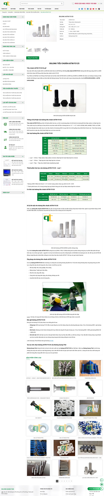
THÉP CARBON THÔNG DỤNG (9, 56)
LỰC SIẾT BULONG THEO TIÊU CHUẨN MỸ (12, 112)
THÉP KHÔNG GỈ (6, 53)
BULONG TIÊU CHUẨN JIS (8, 40)
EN (101, 3)
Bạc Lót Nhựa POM (64, 437)
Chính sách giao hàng (71, 494)
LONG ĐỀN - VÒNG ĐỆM (8, 70)
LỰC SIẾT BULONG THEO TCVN (10, 109)
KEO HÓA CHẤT (6, 64)
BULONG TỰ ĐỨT (7, 21)
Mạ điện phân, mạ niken (9, 81)
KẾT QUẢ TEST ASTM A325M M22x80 (17, 180)
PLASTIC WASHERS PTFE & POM (64, 418)
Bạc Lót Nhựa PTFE (38, 437)
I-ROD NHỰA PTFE (64, 457)
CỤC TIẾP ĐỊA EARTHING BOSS (10, 29)
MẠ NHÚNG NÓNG (7, 84)
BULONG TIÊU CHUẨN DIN (9, 42)
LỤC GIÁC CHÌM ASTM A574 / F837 (90, 477)
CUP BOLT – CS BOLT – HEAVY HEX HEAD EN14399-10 (38, 378)
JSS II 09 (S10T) (90, 398)
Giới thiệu (42, 491)
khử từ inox (6, 50)
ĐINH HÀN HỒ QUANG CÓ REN (38, 477)
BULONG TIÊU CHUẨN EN (8, 34)
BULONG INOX (6, 26)
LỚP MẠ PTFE (6, 78)
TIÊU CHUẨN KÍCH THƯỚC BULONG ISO (12, 98)
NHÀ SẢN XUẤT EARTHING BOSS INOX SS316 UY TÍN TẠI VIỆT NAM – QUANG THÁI (64, 378)
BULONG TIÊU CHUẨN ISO (9, 37)
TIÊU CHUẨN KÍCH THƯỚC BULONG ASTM (12, 92)
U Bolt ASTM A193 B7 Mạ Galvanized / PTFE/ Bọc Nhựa (90, 437)
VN (98, 3)
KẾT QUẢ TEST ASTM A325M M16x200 (17, 170)
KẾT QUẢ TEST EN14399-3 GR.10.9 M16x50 (17, 161)
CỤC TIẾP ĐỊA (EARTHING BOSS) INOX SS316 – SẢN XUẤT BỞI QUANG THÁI (90, 457)
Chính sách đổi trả (70, 491)
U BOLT (4, 23)
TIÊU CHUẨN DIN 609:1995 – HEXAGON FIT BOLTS (38, 398)
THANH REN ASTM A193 (90, 378)
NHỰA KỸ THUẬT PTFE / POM (90, 418)
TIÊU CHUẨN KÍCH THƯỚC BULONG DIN (12, 95)
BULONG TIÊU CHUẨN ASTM (9, 31)
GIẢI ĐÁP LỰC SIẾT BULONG (9, 106)
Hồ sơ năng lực (43, 494)
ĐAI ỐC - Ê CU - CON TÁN (8, 67)
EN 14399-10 (38, 418)
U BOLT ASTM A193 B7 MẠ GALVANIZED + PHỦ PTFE (38, 457)
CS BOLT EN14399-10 (64, 398)
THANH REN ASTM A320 (64, 477)
